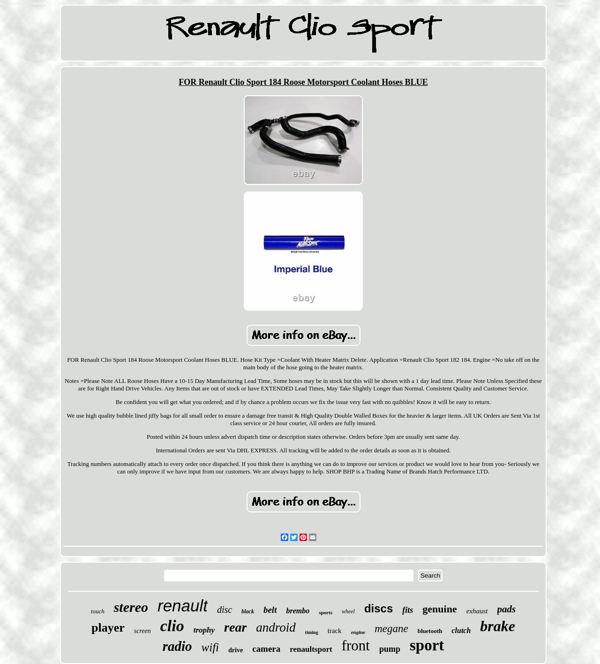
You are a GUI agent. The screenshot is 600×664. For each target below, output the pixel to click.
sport (427, 645)
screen (142, 630)
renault (183, 605)
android (276, 627)
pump (389, 649)
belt (270, 610)
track (335, 630)
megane (391, 628)
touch (98, 611)
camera (266, 649)
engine (358, 632)
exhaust (477, 611)
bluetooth (430, 630)
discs (378, 608)
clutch (461, 630)
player (108, 627)
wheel (348, 611)
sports (325, 612)
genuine (439, 609)
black (247, 611)
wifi (210, 647)
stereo (131, 607)
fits (407, 610)
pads (506, 609)
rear (235, 627)
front (356, 645)
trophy (204, 630)
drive (235, 650)
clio (172, 625)
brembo (297, 611)
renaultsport (311, 649)
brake (497, 626)
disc (224, 609)
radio (177, 646)
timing (311, 632)
